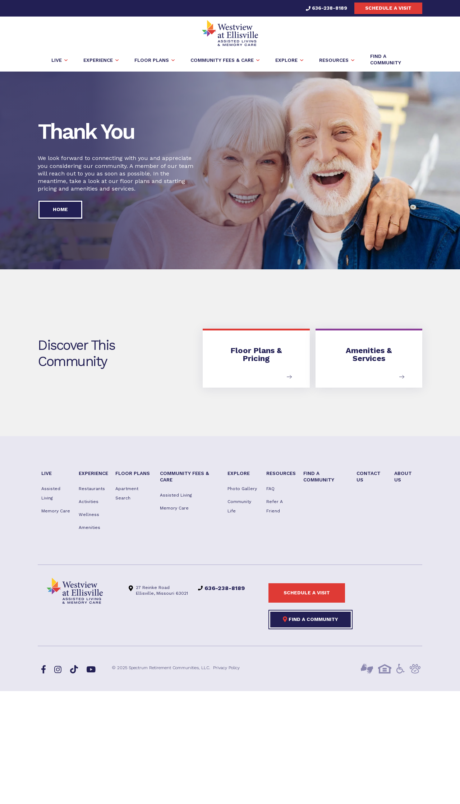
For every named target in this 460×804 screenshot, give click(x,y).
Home (60, 209)
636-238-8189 (326, 8)
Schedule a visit (388, 8)
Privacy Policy (226, 667)
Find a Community (310, 619)
